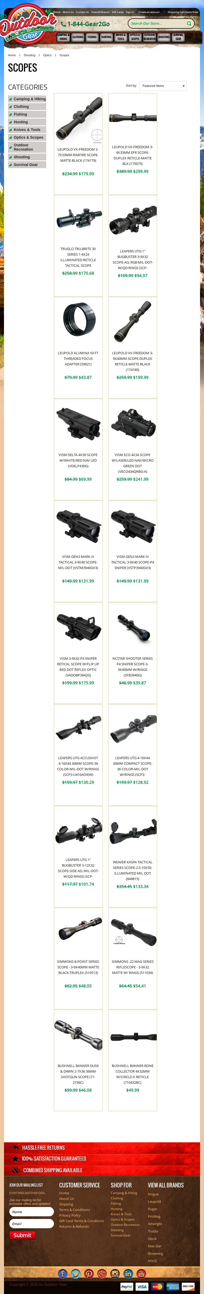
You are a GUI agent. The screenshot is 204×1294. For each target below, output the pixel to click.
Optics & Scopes (135, 37)
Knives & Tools (121, 37)
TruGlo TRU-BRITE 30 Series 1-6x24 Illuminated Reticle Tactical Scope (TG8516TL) (78, 259)
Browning (155, 1253)
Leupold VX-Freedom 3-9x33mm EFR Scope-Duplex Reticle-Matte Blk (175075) (132, 155)
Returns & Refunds (74, 1226)
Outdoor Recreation (149, 37)
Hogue (153, 1194)
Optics (47, 55)
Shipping (66, 1204)
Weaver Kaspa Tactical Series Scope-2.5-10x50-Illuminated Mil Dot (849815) (132, 870)
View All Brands (100, 12)
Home (56, 12)
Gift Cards (118, 12)
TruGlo (153, 1231)
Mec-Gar (154, 1246)
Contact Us (82, 12)
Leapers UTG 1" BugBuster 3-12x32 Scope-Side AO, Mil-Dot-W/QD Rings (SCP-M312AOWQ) (78, 870)
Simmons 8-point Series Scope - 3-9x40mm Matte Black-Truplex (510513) (78, 967)
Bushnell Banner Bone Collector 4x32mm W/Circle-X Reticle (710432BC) (133, 1074)
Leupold (154, 1201)
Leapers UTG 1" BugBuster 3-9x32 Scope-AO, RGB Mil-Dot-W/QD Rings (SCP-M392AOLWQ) (133, 262)
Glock (152, 1238)
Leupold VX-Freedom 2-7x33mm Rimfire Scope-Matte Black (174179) (78, 155)
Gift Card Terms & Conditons (81, 1220)
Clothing (78, 37)
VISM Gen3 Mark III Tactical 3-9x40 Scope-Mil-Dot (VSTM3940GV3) (78, 562)
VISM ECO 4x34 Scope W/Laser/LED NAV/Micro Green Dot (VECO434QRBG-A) (133, 463)
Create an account (149, 12)
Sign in (130, 12)
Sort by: (131, 86)
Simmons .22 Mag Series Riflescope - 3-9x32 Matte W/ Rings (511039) (133, 967)
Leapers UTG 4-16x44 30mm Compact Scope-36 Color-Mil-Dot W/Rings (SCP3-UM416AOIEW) (132, 768)
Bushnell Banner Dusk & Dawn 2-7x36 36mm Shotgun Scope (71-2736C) (78, 1074)
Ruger (152, 1208)
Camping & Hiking (63, 37)
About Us (68, 12)
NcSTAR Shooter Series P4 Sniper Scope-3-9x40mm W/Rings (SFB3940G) (132, 666)
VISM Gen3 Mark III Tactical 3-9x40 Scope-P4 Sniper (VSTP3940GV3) (132, 562)
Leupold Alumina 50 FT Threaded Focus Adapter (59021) (78, 358)
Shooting (163, 37)
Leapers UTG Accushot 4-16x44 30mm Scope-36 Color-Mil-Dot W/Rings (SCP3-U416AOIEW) (78, 766)
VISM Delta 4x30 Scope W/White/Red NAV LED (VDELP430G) (78, 460)
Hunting (106, 37)
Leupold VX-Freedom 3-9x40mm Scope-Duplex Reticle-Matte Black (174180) (132, 361)
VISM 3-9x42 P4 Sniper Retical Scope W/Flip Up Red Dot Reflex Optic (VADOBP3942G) (78, 666)
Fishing (92, 37)
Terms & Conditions (74, 1209)
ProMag (154, 1216)
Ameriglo (155, 1223)
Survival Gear (178, 37)
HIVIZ (152, 1260)
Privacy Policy (70, 1215)
